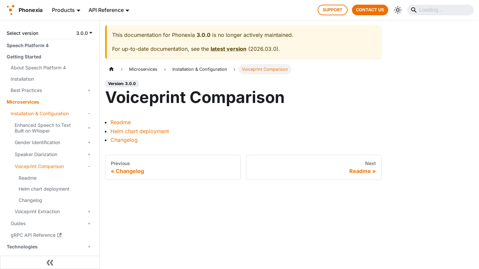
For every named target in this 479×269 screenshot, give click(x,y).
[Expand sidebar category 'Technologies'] (89, 246)
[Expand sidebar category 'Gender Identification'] (89, 142)
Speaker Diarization (36, 154)
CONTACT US (370, 9)
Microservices (23, 102)
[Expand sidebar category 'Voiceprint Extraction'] (89, 211)
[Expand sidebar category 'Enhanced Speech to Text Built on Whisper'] (89, 128)
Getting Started (24, 56)
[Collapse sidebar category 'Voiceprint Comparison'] (89, 166)
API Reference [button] (106, 10)
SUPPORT (333, 9)
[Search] (440, 10)
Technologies (22, 246)
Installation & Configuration (40, 113)
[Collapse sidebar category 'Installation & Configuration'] (89, 113)
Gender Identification (37, 142)
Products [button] (63, 10)
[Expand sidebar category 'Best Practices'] (89, 90)
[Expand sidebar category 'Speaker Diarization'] (89, 154)
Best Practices (26, 90)
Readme (28, 178)
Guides (18, 223)
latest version (228, 48)
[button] (49, 33)
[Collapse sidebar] (50, 262)
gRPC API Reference (36, 235)
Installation (22, 79)
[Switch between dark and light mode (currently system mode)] (398, 10)
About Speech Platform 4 (38, 67)
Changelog (30, 200)
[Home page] (111, 69)
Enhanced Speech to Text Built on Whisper (43, 128)
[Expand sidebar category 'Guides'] (89, 223)
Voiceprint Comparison (39, 166)
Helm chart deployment (44, 189)
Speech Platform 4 (28, 45)
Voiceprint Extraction (37, 211)
